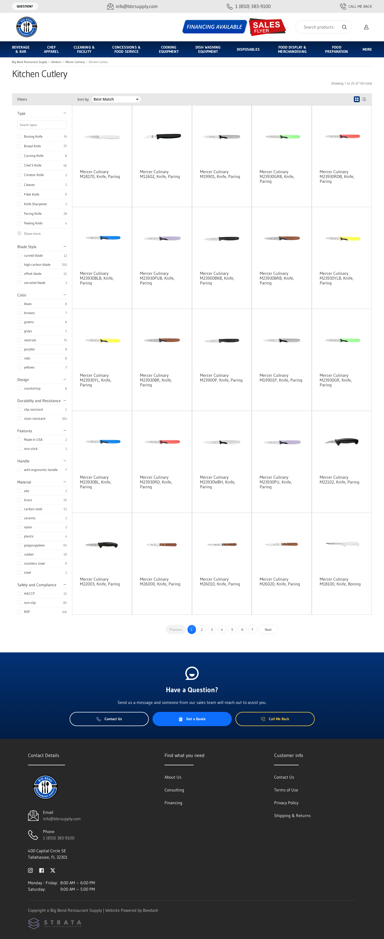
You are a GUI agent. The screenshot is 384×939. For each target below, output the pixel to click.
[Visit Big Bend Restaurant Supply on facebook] (41, 870)
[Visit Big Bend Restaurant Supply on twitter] (52, 870)
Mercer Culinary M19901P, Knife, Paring (281, 377)
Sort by (83, 99)
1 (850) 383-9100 (58, 838)
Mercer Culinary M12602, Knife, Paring (160, 174)
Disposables (248, 49)
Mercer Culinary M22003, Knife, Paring (100, 581)
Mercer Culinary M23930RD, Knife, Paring (156, 482)
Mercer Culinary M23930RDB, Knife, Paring (337, 176)
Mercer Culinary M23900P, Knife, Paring (221, 377)
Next (268, 629)
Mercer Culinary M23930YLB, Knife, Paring (337, 278)
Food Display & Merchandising (292, 49)
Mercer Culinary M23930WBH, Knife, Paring (217, 482)
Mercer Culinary (75, 62)
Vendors (56, 62)
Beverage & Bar (21, 49)
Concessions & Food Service (126, 49)
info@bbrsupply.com (62, 818)
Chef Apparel (51, 49)
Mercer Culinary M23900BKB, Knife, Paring (217, 278)
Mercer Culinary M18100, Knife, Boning (340, 581)
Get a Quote (192, 718)
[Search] (323, 27)
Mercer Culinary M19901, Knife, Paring (220, 174)
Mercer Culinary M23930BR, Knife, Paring (156, 380)
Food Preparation (336, 49)
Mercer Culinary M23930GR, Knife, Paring (336, 380)
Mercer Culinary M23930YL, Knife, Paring (95, 380)
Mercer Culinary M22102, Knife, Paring (339, 479)
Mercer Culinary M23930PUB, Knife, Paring (157, 278)
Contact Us (109, 718)
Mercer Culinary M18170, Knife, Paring (100, 174)
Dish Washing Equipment (208, 49)
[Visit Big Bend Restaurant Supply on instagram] (30, 870)
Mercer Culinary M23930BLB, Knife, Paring (97, 278)
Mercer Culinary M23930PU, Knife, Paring (276, 482)
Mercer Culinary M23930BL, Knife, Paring (95, 482)
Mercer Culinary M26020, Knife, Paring (280, 581)
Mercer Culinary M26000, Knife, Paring (160, 581)
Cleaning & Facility (84, 49)
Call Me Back (356, 6)
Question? (25, 6)
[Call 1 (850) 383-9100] (249, 6)
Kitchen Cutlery (98, 62)
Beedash (150, 910)
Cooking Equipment (169, 49)
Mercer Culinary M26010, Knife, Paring (220, 581)
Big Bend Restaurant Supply (29, 62)
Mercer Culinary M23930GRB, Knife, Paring (277, 176)
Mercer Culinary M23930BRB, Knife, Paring (277, 278)
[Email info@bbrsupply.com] (132, 6)
